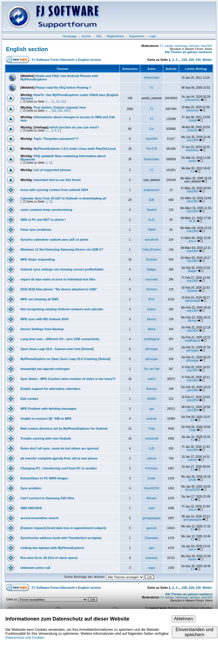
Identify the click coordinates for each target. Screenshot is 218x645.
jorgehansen (151, 190)
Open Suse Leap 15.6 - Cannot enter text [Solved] (56, 349)
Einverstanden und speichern (194, 632)
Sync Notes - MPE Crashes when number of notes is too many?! (68, 378)
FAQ (99, 36)
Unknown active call (35, 567)
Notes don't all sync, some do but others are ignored (59, 448)
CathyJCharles (151, 249)
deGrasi (194, 45)
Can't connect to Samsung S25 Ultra (47, 498)
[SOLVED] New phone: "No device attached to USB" (58, 289)
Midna (151, 329)
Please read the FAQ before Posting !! (63, 87)
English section (27, 49)
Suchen (86, 36)
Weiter (207, 59)
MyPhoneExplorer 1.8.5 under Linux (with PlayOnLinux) (74, 148)
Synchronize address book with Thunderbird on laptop (60, 538)
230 (198, 59)
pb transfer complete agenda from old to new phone (58, 458)
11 (52, 101)
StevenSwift (192, 300)
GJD (151, 448)
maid (151, 508)
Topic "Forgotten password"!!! (56, 138)
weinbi (169, 45)
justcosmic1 (192, 99)
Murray (151, 319)
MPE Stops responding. (37, 259)
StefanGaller (152, 77)
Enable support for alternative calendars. (50, 388)
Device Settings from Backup (42, 329)
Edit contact (29, 398)
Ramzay (151, 388)
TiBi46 (152, 229)
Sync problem (30, 488)
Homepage (70, 36)
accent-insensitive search (39, 518)
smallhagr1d (151, 339)
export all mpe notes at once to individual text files (57, 279)
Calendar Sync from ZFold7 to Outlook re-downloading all (63, 198)
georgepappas (151, 518)
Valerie (192, 559)
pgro (151, 548)
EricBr (151, 478)
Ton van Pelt (151, 369)
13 (62, 101)
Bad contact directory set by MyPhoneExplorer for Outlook (64, 428)
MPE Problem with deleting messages (48, 408)
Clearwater (151, 538)
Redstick (151, 259)
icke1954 (206, 45)
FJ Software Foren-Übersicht (53, 59)
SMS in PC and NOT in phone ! (43, 219)
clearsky (192, 130)
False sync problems (35, 229)
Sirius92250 (151, 488)
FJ (161, 45)
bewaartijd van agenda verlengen (45, 369)
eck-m (192, 241)
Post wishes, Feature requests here (59, 107)
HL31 (151, 219)
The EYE (151, 148)
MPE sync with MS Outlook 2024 (44, 319)
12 (57, 101)
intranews (151, 557)
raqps (151, 567)
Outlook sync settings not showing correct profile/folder (62, 269)
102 (53, 110)
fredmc (151, 309)
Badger (151, 269)
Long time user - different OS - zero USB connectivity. (60, 339)
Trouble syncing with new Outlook (45, 438)
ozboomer (192, 110)
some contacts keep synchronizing (46, 209)
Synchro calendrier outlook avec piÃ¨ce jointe (54, 239)
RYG (151, 299)
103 (60, 110)
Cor (151, 128)
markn (192, 161)
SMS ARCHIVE (31, 508)
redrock (151, 458)
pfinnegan (151, 349)
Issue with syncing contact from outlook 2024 (54, 190)
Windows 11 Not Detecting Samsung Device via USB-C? (61, 249)
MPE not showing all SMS (39, 299)
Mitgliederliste (115, 36)
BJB (151, 199)
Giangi (192, 120)
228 (184, 59)
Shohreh (151, 289)
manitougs (181, 45)
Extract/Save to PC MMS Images (44, 478)
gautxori (151, 528)
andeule (151, 418)
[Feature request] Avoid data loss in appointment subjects (63, 528)
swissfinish (151, 239)
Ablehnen (183, 618)
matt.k (151, 378)
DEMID (151, 398)
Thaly (151, 428)
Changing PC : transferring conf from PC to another (58, 468)
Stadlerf (151, 209)
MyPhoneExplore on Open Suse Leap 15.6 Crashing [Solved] (65, 359)
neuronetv (151, 279)
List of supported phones (52, 170)
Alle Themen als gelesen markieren (188, 52)
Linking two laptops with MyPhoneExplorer (52, 548)
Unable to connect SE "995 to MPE (46, 418)
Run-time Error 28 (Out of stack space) (48, 557)
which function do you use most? (74, 127)
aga (151, 408)
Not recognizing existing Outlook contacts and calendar (61, 309)
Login (152, 36)
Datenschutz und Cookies (24, 638)
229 (191, 59)
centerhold (151, 438)
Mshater (151, 498)
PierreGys (151, 468)
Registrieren (136, 36)
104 (66, 110)
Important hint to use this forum (57, 180)
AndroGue (192, 150)
